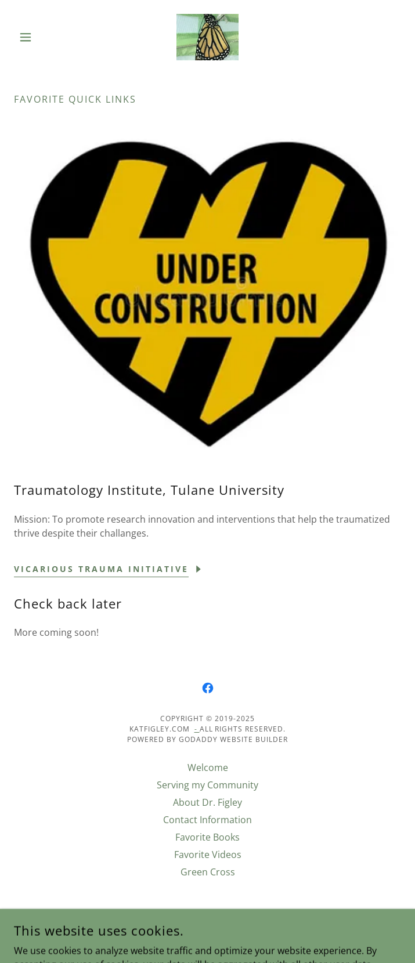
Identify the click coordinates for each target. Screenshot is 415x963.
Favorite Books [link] (207, 837)
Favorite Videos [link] (207, 854)
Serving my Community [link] (207, 785)
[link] (207, 37)
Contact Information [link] (207, 819)
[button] (43, 37)
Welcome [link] (207, 767)
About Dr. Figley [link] (207, 802)
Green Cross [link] (208, 872)
